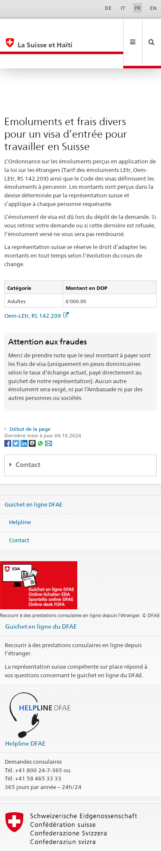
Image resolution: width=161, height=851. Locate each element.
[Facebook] (8, 414)
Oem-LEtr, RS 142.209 (36, 286)
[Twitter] (16, 414)
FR (138, 8)
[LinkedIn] (25, 414)
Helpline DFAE (25, 714)
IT (123, 8)
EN (153, 8)
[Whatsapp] (41, 414)
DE (108, 8)
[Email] (48, 414)
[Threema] (33, 414)
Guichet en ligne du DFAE (41, 597)
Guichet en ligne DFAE (33, 475)
